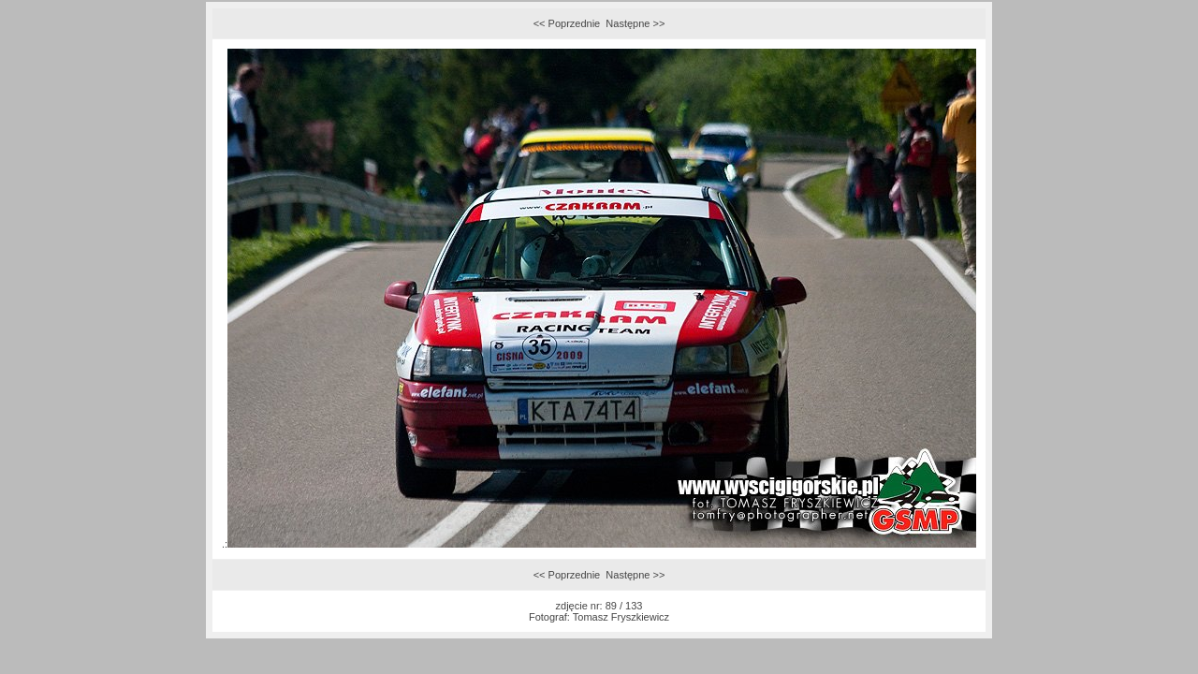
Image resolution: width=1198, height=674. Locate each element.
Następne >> (635, 23)
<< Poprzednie (567, 23)
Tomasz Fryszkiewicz (621, 617)
